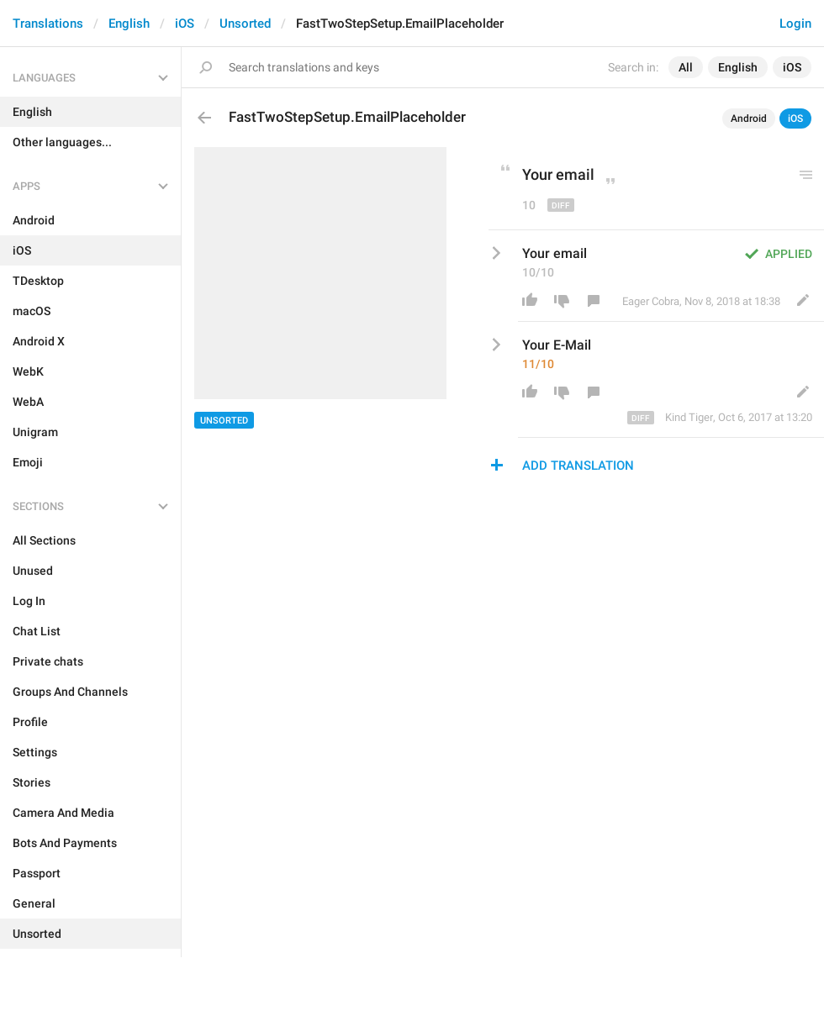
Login (795, 23)
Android (749, 118)
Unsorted (245, 23)
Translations (48, 23)
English (129, 23)
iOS (184, 23)
